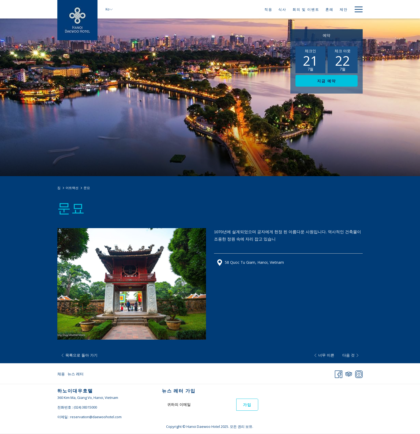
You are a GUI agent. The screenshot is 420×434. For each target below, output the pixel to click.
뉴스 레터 (76, 373)
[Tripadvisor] (348, 373)
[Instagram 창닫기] (359, 373)
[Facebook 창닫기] (338, 373)
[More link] (357, 9)
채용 (61, 373)
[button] (310, 59)
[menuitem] (268, 9)
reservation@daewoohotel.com (96, 416)
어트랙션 (72, 188)
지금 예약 (326, 81)
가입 (247, 404)
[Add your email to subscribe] (199, 404)
